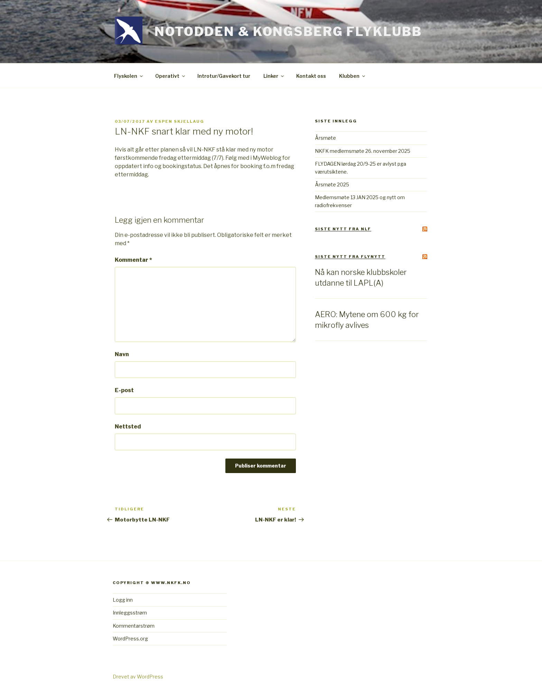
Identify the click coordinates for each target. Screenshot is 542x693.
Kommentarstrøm (134, 626)
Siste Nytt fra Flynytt (350, 256)
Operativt (170, 76)
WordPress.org (130, 638)
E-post (124, 390)
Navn (122, 354)
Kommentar (133, 260)
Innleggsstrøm (130, 613)
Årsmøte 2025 (332, 184)
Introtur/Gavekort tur (223, 76)
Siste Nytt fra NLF (343, 229)
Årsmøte (325, 138)
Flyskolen (129, 76)
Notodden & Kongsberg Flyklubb (288, 31)
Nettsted (128, 426)
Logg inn (123, 600)
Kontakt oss (311, 76)
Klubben (352, 76)
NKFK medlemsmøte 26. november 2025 (362, 151)
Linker (274, 76)
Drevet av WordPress (138, 677)
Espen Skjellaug (179, 121)
